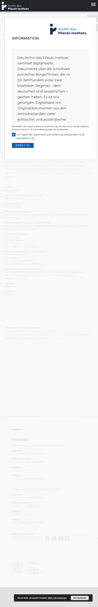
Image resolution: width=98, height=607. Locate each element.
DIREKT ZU (23, 145)
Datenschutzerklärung (46, 126)
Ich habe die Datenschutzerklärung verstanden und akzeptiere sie (50, 136)
